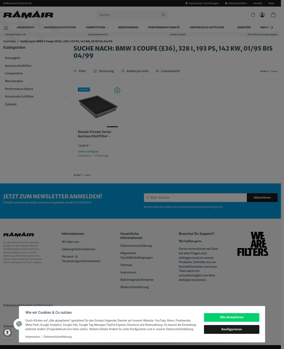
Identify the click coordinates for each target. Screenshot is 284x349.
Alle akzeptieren (231, 317)
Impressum (33, 336)
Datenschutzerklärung (58, 336)
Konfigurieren (231, 329)
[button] (7, 332)
